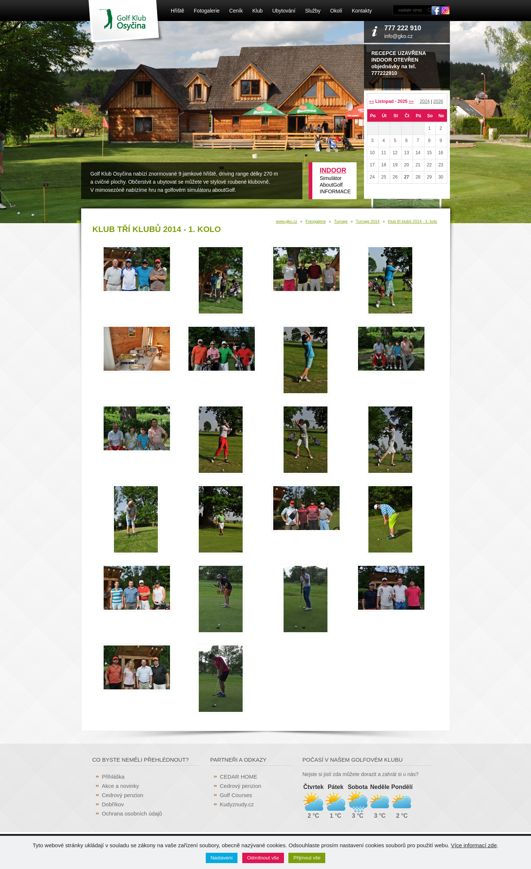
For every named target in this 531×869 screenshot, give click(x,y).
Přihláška (113, 776)
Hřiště (177, 11)
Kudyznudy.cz (237, 804)
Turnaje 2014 (367, 221)
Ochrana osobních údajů (132, 813)
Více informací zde (474, 845)
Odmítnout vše (263, 858)
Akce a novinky (120, 786)
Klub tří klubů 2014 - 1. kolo (412, 221)
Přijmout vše (307, 858)
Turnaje (341, 221)
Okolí (336, 11)
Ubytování (283, 11)
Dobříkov (113, 804)
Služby (312, 11)
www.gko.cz (286, 221)
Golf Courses (236, 795)
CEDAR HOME (238, 776)
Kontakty (362, 11)
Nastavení (222, 858)
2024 (425, 101)
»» (411, 101)
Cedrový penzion (122, 795)
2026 (438, 101)
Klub (257, 11)
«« (371, 101)
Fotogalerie (207, 11)
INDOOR (333, 170)
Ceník (236, 11)
